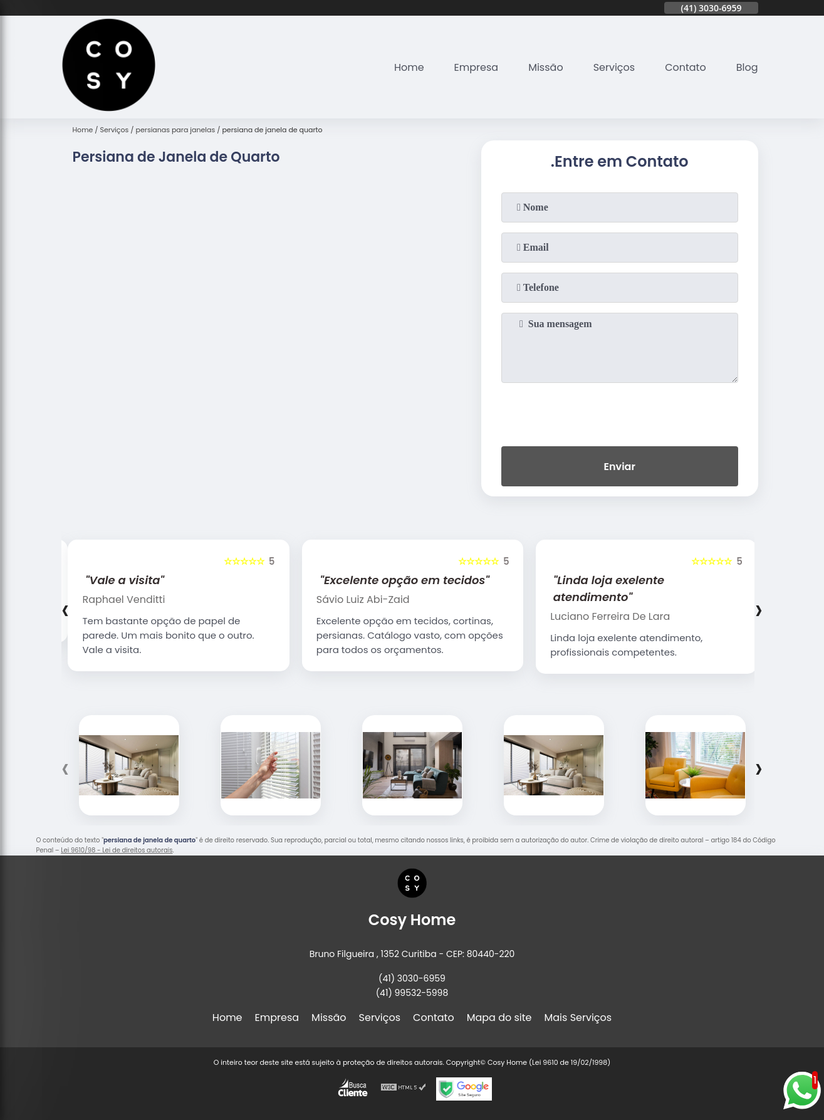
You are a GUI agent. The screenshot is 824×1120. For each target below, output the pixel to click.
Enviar (619, 466)
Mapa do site (499, 1017)
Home (409, 67)
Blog (747, 67)
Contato (685, 67)
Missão (545, 67)
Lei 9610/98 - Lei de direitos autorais (116, 850)
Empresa (476, 67)
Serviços (614, 67)
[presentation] (619, 411)
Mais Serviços (578, 1017)
